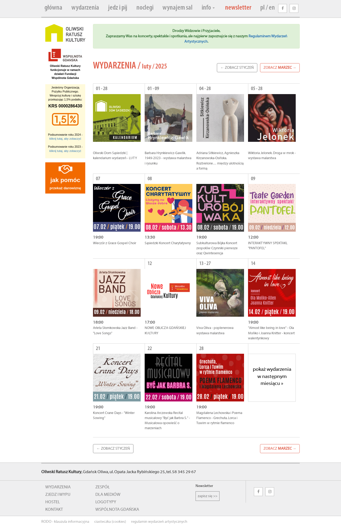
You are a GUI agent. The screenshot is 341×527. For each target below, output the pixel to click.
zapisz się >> (207, 496)
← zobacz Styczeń (237, 68)
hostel (52, 502)
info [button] (208, 7)
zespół (102, 487)
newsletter (238, 7)
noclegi (144, 7)
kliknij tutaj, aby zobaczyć (65, 138)
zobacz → (279, 68)
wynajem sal (178, 7)
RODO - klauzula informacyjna (65, 522)
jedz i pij (117, 7)
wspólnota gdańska (117, 509)
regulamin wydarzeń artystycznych (159, 522)
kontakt (54, 509)
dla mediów (107, 494)
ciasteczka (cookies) (110, 522)
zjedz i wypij (57, 494)
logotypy (105, 502)
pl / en (267, 7)
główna (53, 7)
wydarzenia (85, 7)
